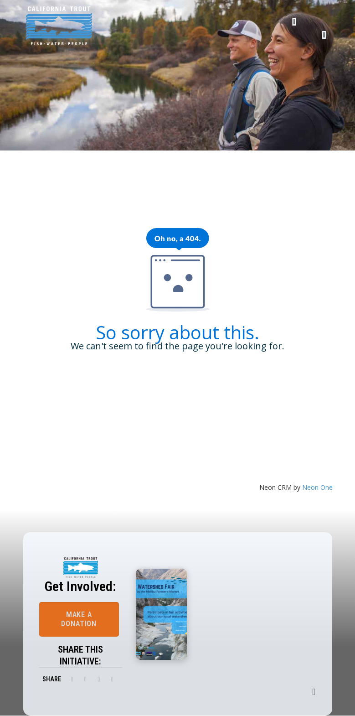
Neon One (317, 487)
